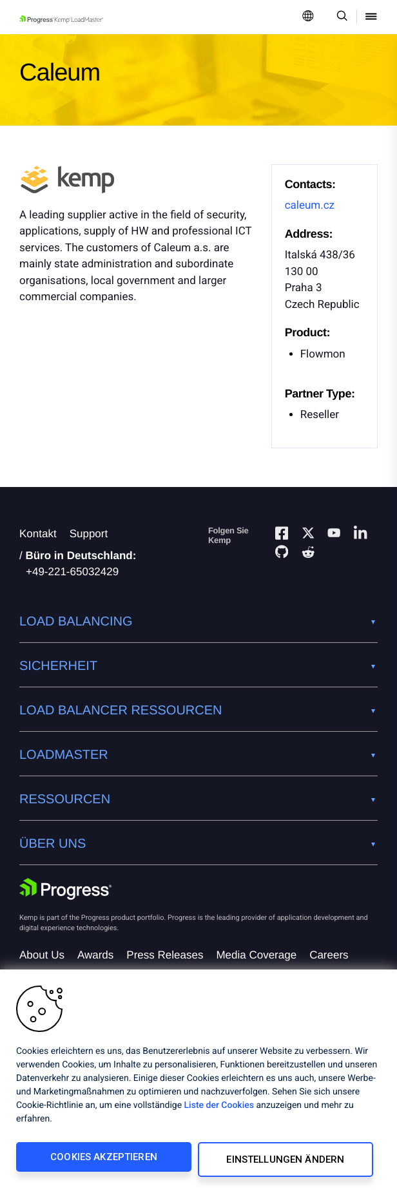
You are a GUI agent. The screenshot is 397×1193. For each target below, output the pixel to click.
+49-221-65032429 (72, 572)
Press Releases (164, 955)
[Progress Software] (65, 889)
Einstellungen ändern (283, 1162)
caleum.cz (309, 205)
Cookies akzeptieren (101, 1162)
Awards (95, 955)
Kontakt (38, 534)
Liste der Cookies (219, 1110)
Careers (328, 955)
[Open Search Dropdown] (340, 17)
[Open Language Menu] (308, 17)
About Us (41, 955)
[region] (198, 1084)
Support (89, 534)
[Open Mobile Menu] (371, 17)
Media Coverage (256, 955)
